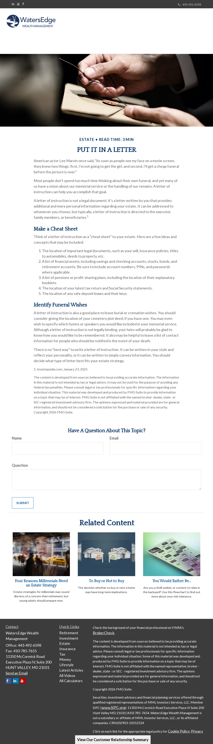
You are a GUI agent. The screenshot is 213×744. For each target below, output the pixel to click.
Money (65, 655)
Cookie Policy (179, 727)
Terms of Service (122, 732)
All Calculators (71, 676)
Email (114, 434)
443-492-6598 (189, 4)
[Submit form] (22, 499)
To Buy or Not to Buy (106, 577)
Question (20, 461)
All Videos (67, 671)
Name (17, 434)
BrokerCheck (103, 628)
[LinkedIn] (13, 4)
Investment (68, 634)
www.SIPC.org (113, 703)
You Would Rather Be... (171, 577)
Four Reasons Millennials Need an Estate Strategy (41, 579)
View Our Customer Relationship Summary (113, 739)
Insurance (67, 644)
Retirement (68, 628)
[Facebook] (23, 4)
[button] (83, 21)
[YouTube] (18, 4)
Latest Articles (71, 666)
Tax (62, 650)
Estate (64, 639)
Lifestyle (66, 660)
